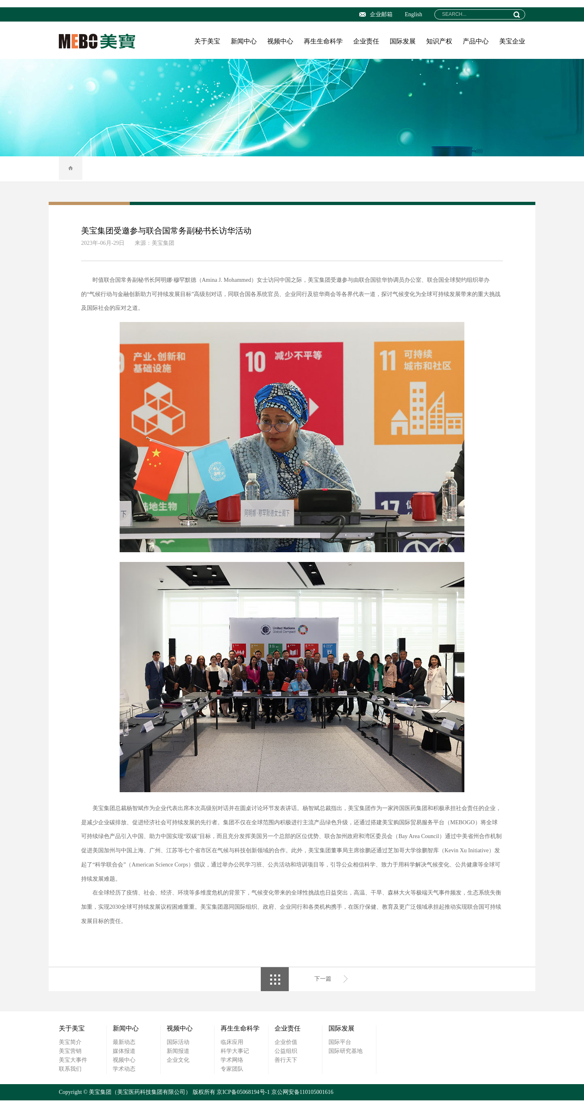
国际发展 (403, 41)
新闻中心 (244, 41)
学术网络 (232, 1062)
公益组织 (286, 1053)
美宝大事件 (73, 1062)
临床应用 (232, 1044)
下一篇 (322, 981)
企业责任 (366, 41)
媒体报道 (124, 1053)
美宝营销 (70, 1053)
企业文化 (178, 1062)
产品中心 (476, 41)
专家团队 (232, 1070)
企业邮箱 (376, 14)
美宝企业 (512, 41)
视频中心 (280, 41)
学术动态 (124, 1070)
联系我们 (70, 1070)
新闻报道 (178, 1053)
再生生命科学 (323, 41)
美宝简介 (70, 1044)
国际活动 (178, 1044)
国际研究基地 (345, 1053)
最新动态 (124, 1044)
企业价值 (286, 1044)
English (413, 14)
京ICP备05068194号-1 (243, 1094)
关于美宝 (207, 41)
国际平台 (339, 1044)
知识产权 (439, 41)
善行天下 (286, 1062)
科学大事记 (235, 1053)
